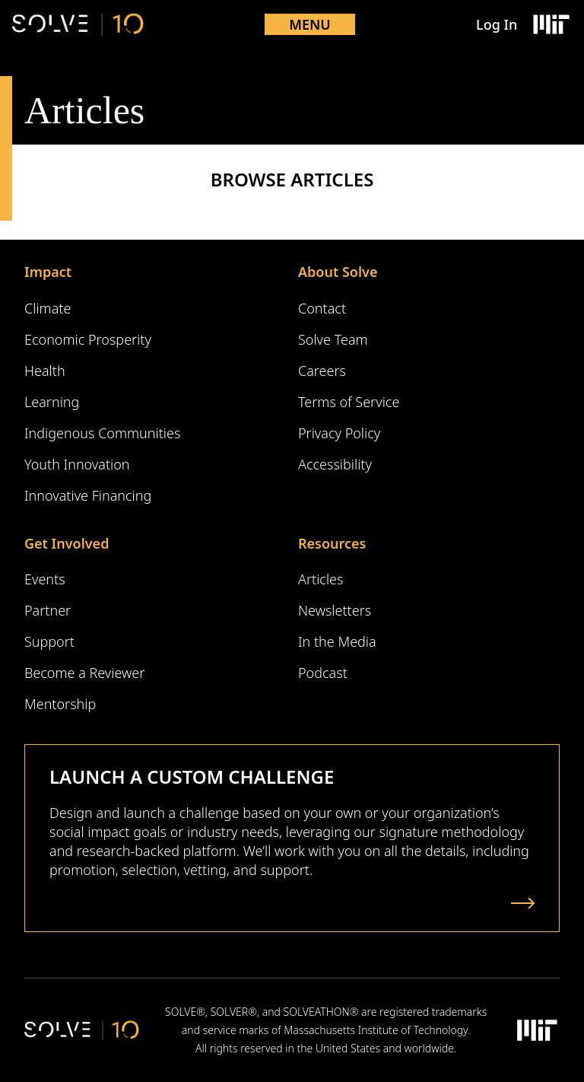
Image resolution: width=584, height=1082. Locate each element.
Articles (320, 579)
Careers (322, 370)
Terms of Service (348, 402)
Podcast (323, 673)
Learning (51, 402)
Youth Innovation (77, 464)
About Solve (337, 272)
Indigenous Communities (102, 433)
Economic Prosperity (87, 339)
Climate (47, 308)
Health (44, 370)
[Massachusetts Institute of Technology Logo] (550, 24)
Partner (47, 610)
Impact (47, 272)
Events (44, 579)
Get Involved (66, 543)
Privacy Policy (339, 433)
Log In (496, 24)
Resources (332, 543)
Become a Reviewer (84, 673)
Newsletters (334, 610)
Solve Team (333, 339)
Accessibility (335, 464)
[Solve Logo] (78, 24)
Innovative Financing (87, 495)
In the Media (337, 641)
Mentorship (60, 704)
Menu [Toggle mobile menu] (310, 24)
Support (49, 641)
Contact (322, 308)
